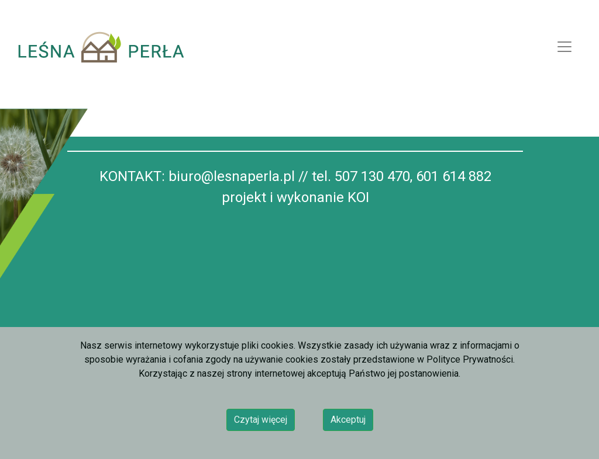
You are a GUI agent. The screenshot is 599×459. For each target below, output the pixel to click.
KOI (358, 197)
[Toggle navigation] (564, 46)
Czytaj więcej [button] (260, 419)
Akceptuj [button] (348, 419)
